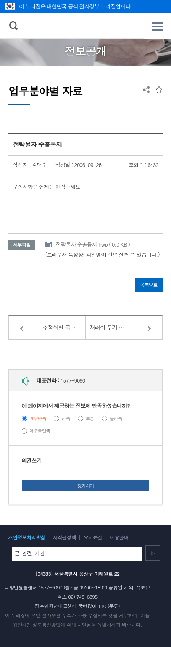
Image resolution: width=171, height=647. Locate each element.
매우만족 (38, 418)
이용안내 (119, 537)
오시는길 (93, 537)
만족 (66, 418)
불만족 (115, 418)
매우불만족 (40, 431)
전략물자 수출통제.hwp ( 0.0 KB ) (93, 244)
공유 (146, 89)
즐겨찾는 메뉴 (159, 89)
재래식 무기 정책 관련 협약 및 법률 (126, 327)
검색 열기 (13, 25)
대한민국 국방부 (85, 25)
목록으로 (148, 284)
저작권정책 (64, 537)
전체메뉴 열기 (157, 26)
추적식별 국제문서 (64, 327)
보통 (90, 418)
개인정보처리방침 (26, 537)
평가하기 (85, 486)
